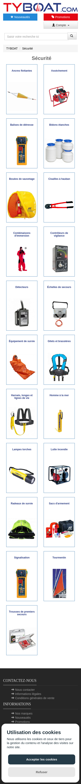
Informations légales (28, 694)
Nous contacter (25, 689)
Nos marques (23, 713)
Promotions (61, 17)
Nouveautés (20, 17)
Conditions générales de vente (34, 698)
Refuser (42, 772)
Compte (60, 25)
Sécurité (27, 48)
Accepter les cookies (41, 759)
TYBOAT (12, 48)
